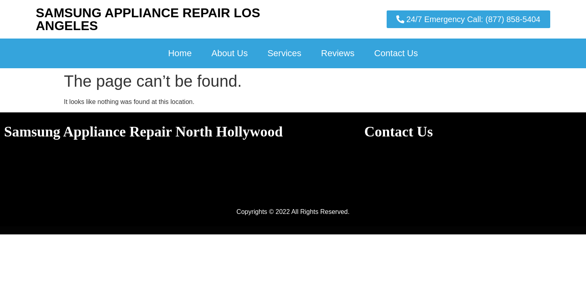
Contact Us (396, 53)
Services (284, 53)
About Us (229, 53)
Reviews (337, 53)
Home (180, 53)
